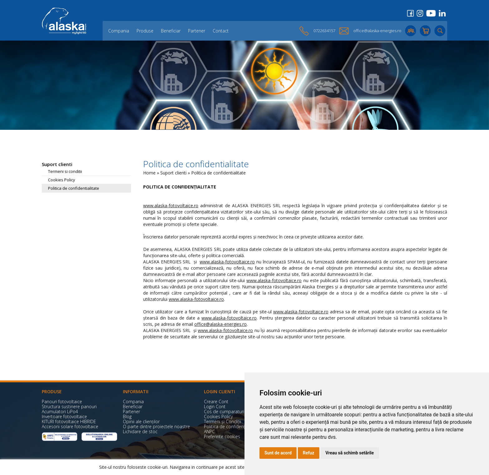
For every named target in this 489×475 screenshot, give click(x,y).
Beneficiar (171, 31)
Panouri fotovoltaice (62, 401)
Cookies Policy (61, 180)
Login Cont (214, 406)
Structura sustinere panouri (69, 406)
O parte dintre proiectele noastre (156, 426)
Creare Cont (216, 401)
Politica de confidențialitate (231, 426)
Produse (145, 31)
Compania (118, 31)
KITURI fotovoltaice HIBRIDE (69, 421)
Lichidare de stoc (140, 431)
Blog (127, 416)
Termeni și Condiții (222, 421)
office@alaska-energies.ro (377, 30)
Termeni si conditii (65, 171)
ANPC (209, 431)
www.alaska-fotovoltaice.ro (170, 205)
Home (149, 173)
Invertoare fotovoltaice (64, 416)
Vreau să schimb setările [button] (350, 452)
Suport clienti (173, 173)
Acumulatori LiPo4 (60, 411)
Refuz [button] (308, 452)
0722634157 (324, 30)
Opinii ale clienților (141, 421)
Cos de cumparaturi (224, 411)
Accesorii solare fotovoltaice (70, 426)
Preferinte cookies (222, 436)
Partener (196, 31)
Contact (221, 31)
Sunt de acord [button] (278, 452)
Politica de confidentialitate (73, 188)
